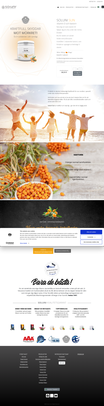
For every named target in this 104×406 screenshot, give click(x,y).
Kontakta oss (24, 364)
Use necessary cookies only (91, 401)
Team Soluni (23, 359)
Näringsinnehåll (63, 251)
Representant (62, 359)
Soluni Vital (43, 380)
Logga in (99, 1)
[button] (99, 7)
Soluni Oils (43, 372)
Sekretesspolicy (23, 367)
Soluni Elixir (43, 367)
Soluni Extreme (43, 375)
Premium (93, 7)
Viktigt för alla (43, 356)
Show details (23, 403)
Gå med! (62, 363)
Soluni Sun (43, 369)
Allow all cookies (91, 391)
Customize (91, 396)
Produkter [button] (69, 7)
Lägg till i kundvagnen (77, 73)
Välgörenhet (23, 362)
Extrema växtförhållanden (43, 359)
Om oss (62, 7)
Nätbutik (92, 1)
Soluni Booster (43, 377)
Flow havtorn (43, 362)
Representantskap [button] (82, 7)
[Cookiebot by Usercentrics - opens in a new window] (10, 403)
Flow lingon (43, 364)
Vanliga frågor (43, 382)
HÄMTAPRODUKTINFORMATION (43, 251)
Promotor (62, 356)
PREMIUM (80, 354)
